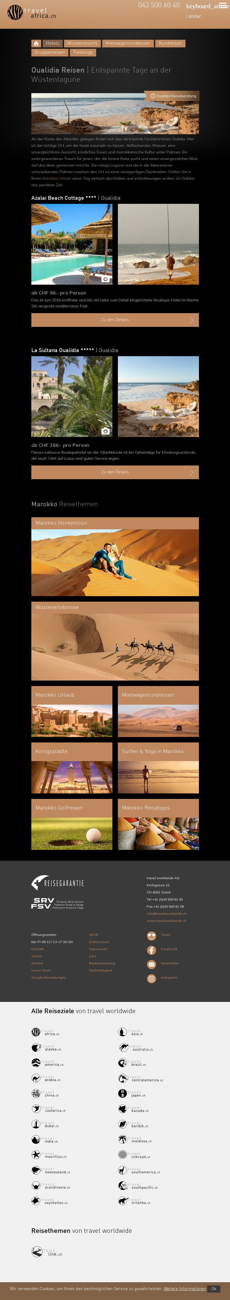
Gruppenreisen (50, 52)
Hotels (52, 43)
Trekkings (83, 52)
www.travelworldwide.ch (166, 921)
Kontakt (37, 949)
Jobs (92, 956)
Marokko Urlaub (57, 178)
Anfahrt (37, 963)
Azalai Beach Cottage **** (75, 198)
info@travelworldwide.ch (167, 914)
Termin (36, 956)
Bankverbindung (102, 963)
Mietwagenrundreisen (128, 43)
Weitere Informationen (185, 1289)
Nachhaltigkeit (100, 970)
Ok (213, 1289)
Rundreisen (170, 43)
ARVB (93, 935)
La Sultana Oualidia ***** (74, 350)
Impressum (98, 949)
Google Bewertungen (48, 977)
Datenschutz (99, 942)
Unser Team (41, 970)
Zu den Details (148, 320)
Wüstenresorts (82, 43)
